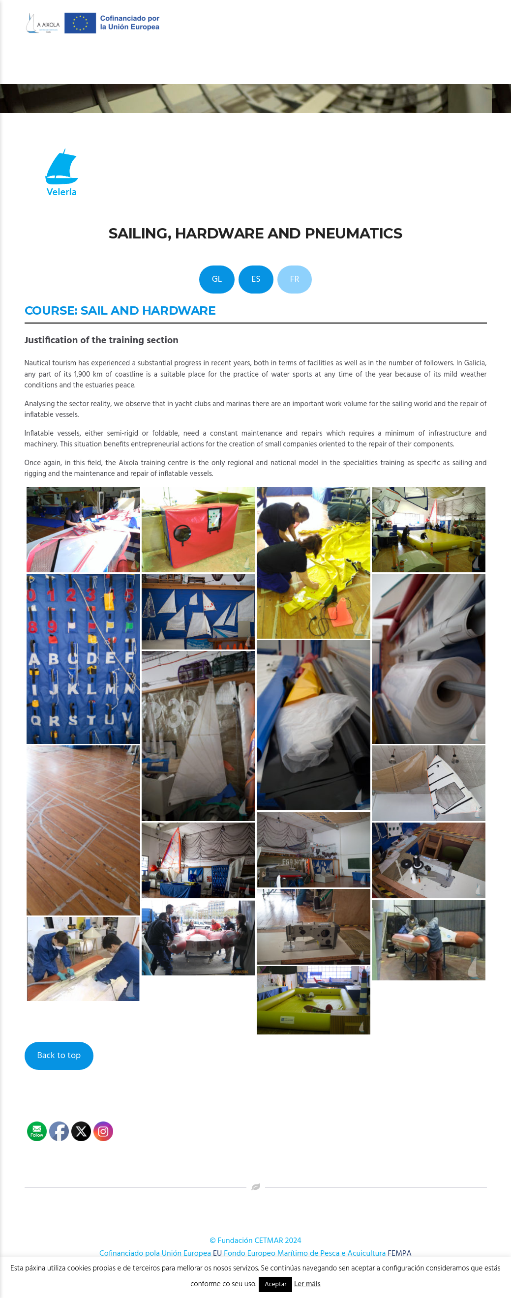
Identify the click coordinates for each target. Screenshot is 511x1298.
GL (217, 279)
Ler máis (307, 1284)
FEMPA (400, 1253)
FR (295, 279)
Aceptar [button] (275, 1284)
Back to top (59, 1056)
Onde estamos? (450, 64)
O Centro (174, 64)
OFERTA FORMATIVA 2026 (256, 64)
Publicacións (340, 64)
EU (217, 1253)
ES (255, 279)
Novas (394, 64)
